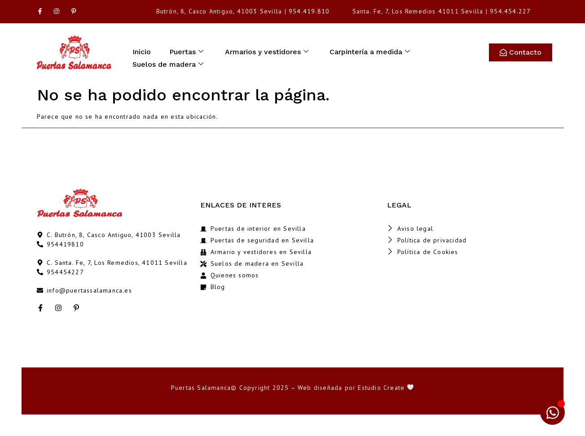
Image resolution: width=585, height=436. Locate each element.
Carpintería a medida (374, 51)
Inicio (142, 51)
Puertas (189, 51)
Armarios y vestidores (270, 51)
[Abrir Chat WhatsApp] (552, 412)
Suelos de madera (168, 61)
